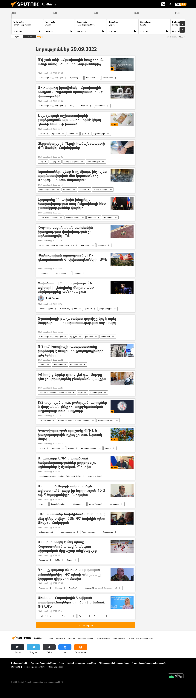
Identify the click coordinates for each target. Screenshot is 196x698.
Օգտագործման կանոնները (43, 663)
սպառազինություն (68, 532)
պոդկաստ (56, 133)
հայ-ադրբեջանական (47, 189)
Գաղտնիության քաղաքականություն (149, 663)
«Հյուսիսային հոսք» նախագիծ (51, 78)
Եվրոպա (84, 105)
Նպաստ (71, 133)
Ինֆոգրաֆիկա (45, 420)
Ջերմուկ (58, 588)
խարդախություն (105, 308)
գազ (72, 105)
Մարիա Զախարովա (46, 616)
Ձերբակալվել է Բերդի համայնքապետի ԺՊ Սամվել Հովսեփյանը (71, 145)
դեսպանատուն (76, 364)
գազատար (89, 336)
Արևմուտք (74, 78)
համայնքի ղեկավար (71, 161)
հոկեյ (57, 560)
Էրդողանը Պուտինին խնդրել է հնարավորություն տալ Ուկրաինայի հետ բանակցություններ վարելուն (72, 203)
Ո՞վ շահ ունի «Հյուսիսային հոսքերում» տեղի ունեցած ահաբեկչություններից (71, 62)
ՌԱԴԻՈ (42, 133)
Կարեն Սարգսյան (95, 504)
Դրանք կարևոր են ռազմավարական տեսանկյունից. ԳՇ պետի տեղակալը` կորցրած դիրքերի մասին (69, 574)
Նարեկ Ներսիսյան (100, 189)
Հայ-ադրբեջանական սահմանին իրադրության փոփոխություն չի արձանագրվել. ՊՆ (65, 231)
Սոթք (80, 392)
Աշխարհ (71, 638)
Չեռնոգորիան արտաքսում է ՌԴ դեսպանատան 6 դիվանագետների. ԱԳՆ (72, 257)
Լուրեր (48, 24)
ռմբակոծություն (96, 392)
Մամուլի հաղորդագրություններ (81, 663)
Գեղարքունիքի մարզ (106, 420)
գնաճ (84, 133)
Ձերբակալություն (93, 161)
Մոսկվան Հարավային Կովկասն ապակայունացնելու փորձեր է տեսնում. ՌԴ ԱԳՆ (71, 602)
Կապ (61, 663)
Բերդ (41, 161)
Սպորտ (70, 560)
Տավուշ (53, 161)
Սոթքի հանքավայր (58, 504)
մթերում (108, 448)
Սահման (82, 189)
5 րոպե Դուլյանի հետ (68, 308)
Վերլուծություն (86, 638)
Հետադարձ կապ (55, 666)
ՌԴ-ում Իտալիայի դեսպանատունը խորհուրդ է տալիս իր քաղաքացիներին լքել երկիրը (71, 350)
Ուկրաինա (92, 217)
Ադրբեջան (102, 245)
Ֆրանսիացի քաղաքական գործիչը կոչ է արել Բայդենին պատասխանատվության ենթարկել (77, 320)
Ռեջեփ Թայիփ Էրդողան (48, 217)
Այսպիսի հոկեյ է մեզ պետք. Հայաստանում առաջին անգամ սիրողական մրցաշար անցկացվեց (67, 546)
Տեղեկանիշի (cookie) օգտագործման (28, 666)
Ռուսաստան (90, 78)
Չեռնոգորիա (61, 273)
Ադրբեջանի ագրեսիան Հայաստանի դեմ (55, 392)
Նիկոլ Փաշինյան (89, 532)
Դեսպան (77, 273)
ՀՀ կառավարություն (89, 448)
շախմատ (88, 308)
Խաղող (71, 448)
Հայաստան (85, 245)
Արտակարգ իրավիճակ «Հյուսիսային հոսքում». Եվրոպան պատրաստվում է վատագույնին (70, 92)
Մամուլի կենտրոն (144, 638)
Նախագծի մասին (19, 663)
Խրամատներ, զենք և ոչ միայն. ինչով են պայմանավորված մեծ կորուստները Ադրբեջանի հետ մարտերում (72, 175)
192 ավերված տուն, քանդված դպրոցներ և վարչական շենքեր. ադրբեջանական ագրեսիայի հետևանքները (72, 406)
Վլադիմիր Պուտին (73, 217)
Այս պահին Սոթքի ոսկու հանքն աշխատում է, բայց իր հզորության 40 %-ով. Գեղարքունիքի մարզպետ (72, 490)
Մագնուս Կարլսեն (46, 308)
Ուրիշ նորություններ (22, 24)
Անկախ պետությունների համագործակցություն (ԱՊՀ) (60, 476)
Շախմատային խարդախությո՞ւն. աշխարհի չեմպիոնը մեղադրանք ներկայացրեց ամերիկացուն (66, 287)
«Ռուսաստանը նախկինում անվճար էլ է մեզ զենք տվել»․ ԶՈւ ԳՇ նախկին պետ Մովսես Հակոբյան (71, 518)
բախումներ (67, 189)
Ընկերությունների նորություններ (114, 663)
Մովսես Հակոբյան (46, 532)
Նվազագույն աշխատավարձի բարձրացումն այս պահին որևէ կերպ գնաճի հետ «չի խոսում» (69, 119)
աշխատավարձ (99, 133)
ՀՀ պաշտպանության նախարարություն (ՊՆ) (56, 245)
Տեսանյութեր (108, 78)
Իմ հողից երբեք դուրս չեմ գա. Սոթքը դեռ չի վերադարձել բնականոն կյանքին (72, 376)
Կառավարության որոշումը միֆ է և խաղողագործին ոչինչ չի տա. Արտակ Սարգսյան (70, 434)
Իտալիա (42, 364)
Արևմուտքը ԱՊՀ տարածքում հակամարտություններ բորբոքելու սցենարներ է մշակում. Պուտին (67, 462)
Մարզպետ (77, 504)
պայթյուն (73, 336)
